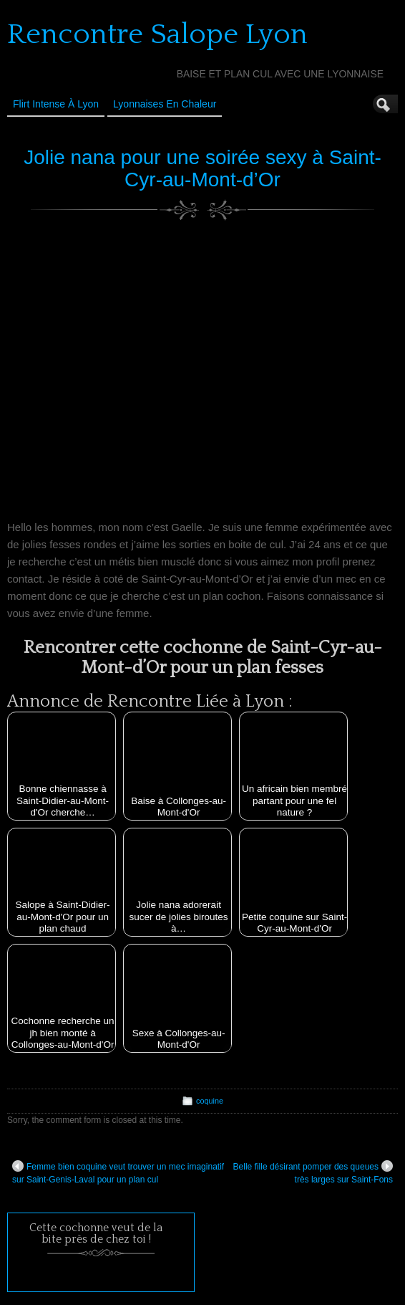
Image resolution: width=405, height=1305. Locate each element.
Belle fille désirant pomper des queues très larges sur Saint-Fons (313, 1172)
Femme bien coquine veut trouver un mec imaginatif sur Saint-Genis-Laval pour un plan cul (118, 1172)
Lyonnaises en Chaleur (164, 104)
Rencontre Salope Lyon (157, 34)
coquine (209, 1100)
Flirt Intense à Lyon (56, 104)
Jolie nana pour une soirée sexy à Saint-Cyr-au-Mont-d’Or (202, 168)
